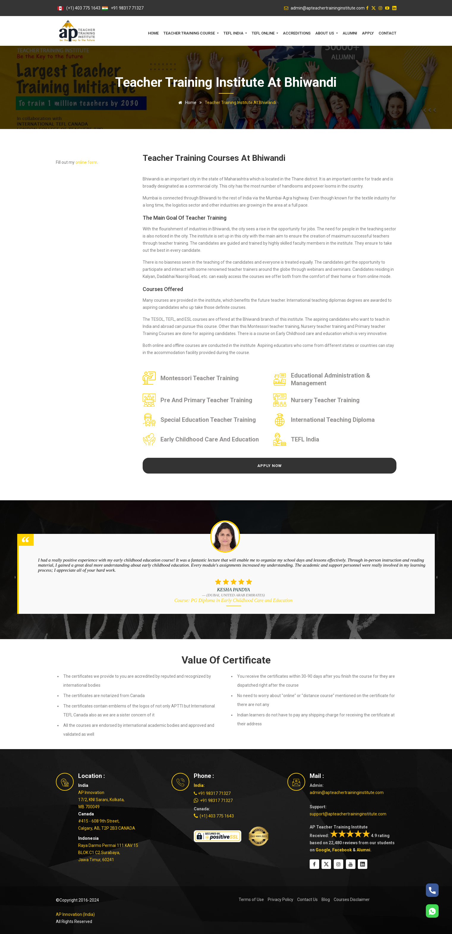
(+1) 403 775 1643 (83, 8)
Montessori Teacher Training (199, 378)
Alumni (350, 33)
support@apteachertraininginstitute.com (348, 814)
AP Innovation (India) (75, 914)
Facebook (342, 849)
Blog (326, 899)
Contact (387, 33)
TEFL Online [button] (263, 33)
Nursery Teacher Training (325, 400)
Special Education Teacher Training (208, 419)
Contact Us (307, 899)
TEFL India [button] (233, 33)
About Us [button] (325, 33)
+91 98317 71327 (127, 8)
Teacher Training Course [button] (189, 33)
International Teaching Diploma (333, 419)
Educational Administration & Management (330, 379)
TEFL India (305, 439)
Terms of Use (251, 899)
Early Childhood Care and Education (209, 439)
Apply (368, 33)
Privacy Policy (280, 899)
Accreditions (297, 33)
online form (86, 162)
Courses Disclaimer (352, 899)
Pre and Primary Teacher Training (206, 400)
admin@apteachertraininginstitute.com (347, 792)
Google (323, 849)
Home (153, 33)
